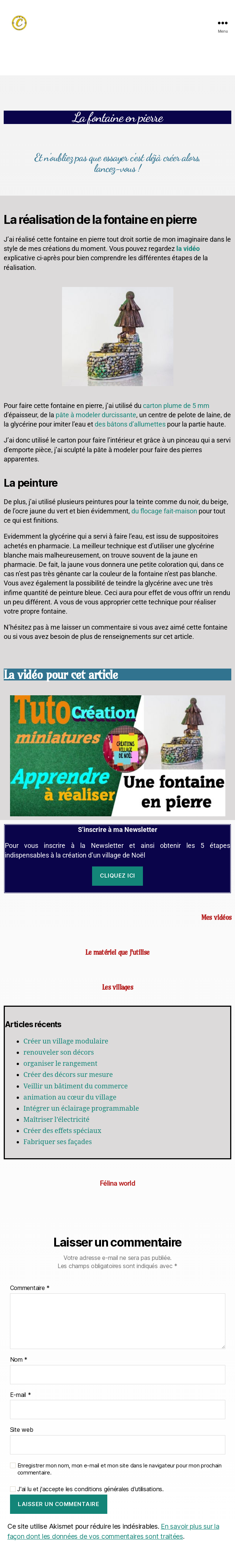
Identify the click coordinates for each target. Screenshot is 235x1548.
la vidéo (188, 248)
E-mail (20, 1395)
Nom (19, 1359)
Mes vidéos (216, 917)
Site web (21, 1430)
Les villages (117, 987)
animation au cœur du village (70, 1097)
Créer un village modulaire (65, 1041)
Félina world (117, 1183)
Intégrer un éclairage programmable (81, 1108)
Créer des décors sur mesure (68, 1075)
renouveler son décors (58, 1052)
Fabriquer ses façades (57, 1142)
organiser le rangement (60, 1063)
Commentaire (30, 1288)
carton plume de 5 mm (176, 405)
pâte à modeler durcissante (96, 415)
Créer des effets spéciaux (62, 1131)
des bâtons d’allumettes (130, 424)
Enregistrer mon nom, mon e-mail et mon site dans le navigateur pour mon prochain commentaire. (119, 1469)
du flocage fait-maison (164, 511)
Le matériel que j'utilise (117, 952)
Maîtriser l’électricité (56, 1120)
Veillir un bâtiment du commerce (75, 1086)
